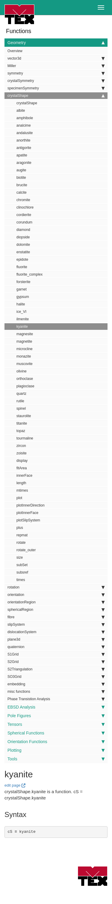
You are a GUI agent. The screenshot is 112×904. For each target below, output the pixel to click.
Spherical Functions (56, 733)
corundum (24, 222)
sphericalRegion (56, 609)
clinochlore (24, 207)
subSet (21, 565)
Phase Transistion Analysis (56, 699)
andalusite (24, 133)
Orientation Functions (56, 742)
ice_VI (21, 312)
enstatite (23, 252)
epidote (22, 259)
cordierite (23, 215)
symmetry (56, 73)
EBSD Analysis (56, 707)
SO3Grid (56, 676)
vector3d (56, 58)
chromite (23, 200)
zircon (21, 446)
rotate (21, 542)
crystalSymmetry (56, 80)
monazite (23, 356)
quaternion (56, 647)
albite (20, 110)
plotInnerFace (27, 513)
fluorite (21, 267)
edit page (12, 785)
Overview (14, 51)
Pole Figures (56, 716)
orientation (56, 594)
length (21, 483)
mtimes (22, 490)
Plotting (56, 750)
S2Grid (56, 661)
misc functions (56, 691)
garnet (21, 289)
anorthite (23, 140)
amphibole (24, 118)
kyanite (22, 326)
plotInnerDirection (30, 505)
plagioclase (25, 386)
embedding (56, 684)
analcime (23, 125)
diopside (23, 237)
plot (19, 498)
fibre (56, 617)
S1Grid (56, 654)
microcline (24, 349)
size (19, 557)
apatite (21, 155)
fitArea (21, 468)
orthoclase (24, 379)
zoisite (21, 453)
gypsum (22, 297)
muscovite (24, 364)
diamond (23, 230)
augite (21, 170)
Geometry (56, 43)
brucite (21, 185)
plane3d (56, 639)
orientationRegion (56, 602)
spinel (21, 408)
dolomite (23, 245)
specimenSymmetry (56, 88)
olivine (21, 371)
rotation (56, 587)
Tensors (56, 724)
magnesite (24, 334)
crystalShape (56, 95)
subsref (22, 572)
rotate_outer (26, 550)
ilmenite (22, 319)
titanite (21, 423)
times (20, 580)
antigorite (23, 148)
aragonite (23, 163)
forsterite (23, 282)
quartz (21, 394)
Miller (56, 66)
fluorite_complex (29, 274)
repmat (21, 535)
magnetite (24, 341)
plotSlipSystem (28, 520)
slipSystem (56, 624)
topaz (20, 431)
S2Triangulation (56, 669)
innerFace (24, 475)
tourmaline (24, 438)
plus (19, 528)
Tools (56, 759)
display (21, 461)
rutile (20, 401)
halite (20, 304)
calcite (21, 192)
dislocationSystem (56, 632)
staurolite (23, 416)
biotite (21, 177)
